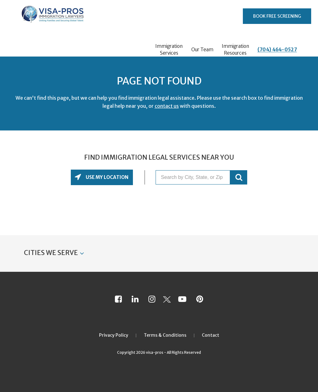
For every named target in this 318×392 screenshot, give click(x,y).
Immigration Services (169, 49)
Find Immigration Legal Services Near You (159, 157)
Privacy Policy (113, 335)
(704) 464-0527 (277, 49)
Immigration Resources (235, 49)
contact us (167, 106)
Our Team (202, 49)
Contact (210, 335)
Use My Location (107, 177)
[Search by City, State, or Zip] (193, 177)
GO (238, 177)
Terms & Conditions (165, 335)
